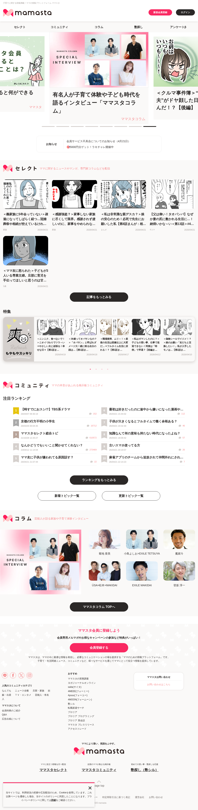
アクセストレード (77, 728)
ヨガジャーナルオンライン (82, 683)
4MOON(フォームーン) (80, 699)
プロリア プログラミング (81, 716)
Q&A (4, 714)
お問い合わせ (156, 797)
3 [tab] (73, 128)
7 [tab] (131, 128)
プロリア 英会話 (76, 720)
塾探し (138, 27)
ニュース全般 (22, 690)
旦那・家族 (38, 690)
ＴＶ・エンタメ (23, 695)
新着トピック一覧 (67, 495)
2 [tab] (58, 128)
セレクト (20, 27)
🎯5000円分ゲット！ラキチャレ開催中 (90, 147)
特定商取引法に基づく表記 (116, 797)
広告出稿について (11, 719)
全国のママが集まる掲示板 (99, 767)
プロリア (72, 712)
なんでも (6, 690)
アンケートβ (178, 27)
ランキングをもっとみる (99, 480)
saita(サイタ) (74, 687)
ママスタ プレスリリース (81, 724)
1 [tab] (44, 128)
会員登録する (99, 647)
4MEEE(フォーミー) (78, 691)
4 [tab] (87, 128)
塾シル (71, 703)
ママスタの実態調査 (78, 678)
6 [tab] (116, 128)
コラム (99, 27)
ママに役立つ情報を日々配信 (53, 767)
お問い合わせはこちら (158, 684)
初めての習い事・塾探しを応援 (145, 767)
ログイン (185, 12)
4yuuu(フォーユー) (77, 695)
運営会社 (139, 797)
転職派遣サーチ (76, 708)
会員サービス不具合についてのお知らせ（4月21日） (99, 141)
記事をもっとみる (99, 297)
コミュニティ (59, 27)
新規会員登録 (160, 12)
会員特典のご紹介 (11, 710)
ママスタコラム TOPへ (99, 606)
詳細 (53, 800)
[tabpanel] (99, 78)
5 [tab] (102, 128)
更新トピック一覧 (131, 495)
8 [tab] (145, 128)
